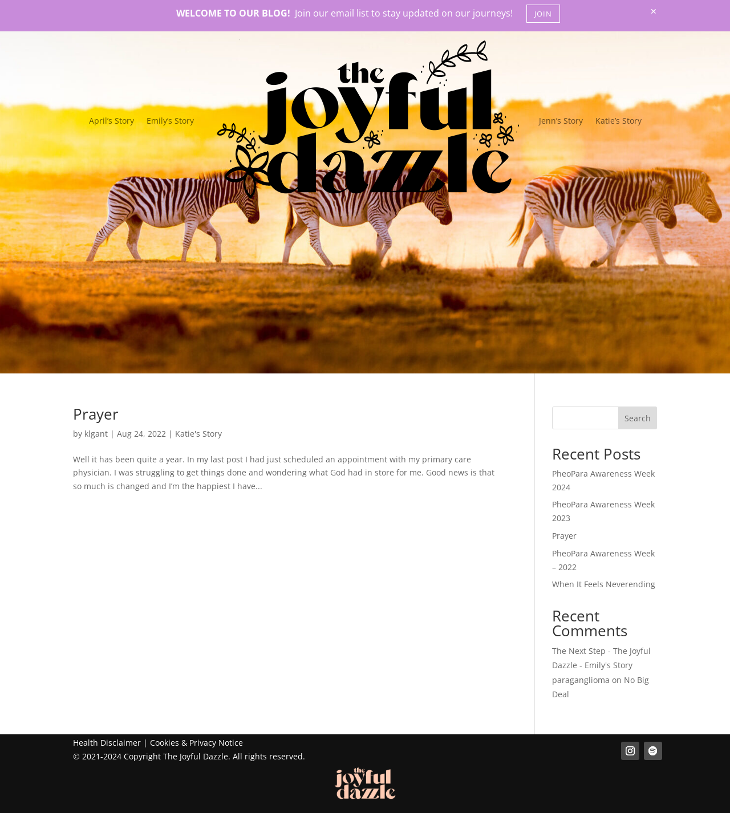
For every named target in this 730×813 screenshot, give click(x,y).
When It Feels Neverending (603, 584)
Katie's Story (198, 433)
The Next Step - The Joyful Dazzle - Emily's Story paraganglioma (601, 665)
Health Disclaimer (107, 742)
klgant (96, 433)
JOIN (543, 14)
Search (637, 418)
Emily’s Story (170, 120)
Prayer (96, 414)
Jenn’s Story (561, 120)
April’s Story (111, 120)
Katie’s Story (618, 120)
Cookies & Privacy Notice (196, 742)
